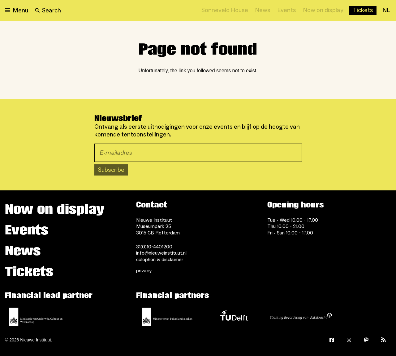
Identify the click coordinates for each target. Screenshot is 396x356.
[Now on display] (323, 10)
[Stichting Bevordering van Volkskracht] (301, 317)
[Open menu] (17, 10)
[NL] (386, 10)
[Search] (48, 10)
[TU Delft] (234, 317)
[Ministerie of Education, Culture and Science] (36, 317)
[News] (263, 10)
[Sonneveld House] (225, 10)
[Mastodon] (366, 339)
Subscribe (111, 170)
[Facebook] (331, 339)
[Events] (286, 10)
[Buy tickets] (363, 10)
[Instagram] (348, 339)
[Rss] (383, 339)
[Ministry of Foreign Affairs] (167, 317)
